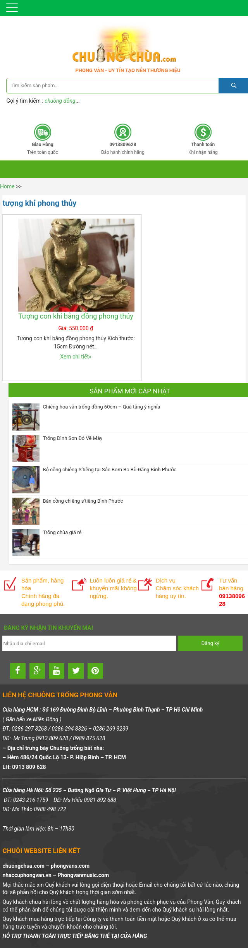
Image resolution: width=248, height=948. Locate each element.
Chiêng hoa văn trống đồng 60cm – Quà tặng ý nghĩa (101, 407)
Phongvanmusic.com (83, 875)
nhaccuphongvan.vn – (29, 875)
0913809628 (153, 112)
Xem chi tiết (75, 356)
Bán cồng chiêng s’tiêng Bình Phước (83, 501)
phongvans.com (70, 866)
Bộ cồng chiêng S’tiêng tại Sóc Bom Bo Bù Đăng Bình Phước (109, 469)
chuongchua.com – (26, 866)
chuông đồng (60, 101)
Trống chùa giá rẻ (62, 532)
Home (7, 186)
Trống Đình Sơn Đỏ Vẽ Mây (72, 438)
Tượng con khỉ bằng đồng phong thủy (75, 316)
